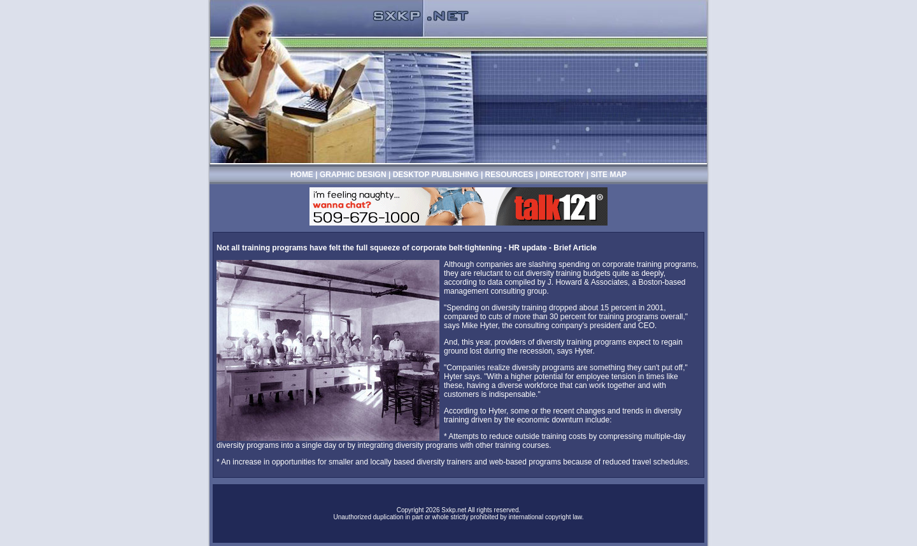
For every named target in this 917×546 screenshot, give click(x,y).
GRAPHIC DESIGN (354, 174)
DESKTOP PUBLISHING (437, 174)
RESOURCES (509, 174)
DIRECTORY (562, 174)
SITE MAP (608, 174)
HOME (301, 174)
